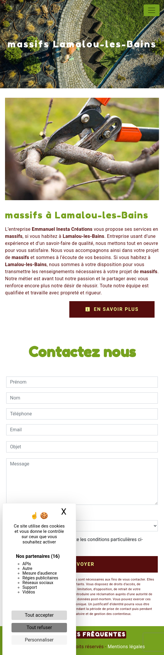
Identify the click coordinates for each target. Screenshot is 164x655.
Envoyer (82, 564)
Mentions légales (125, 646)
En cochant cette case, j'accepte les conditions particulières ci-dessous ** (77, 543)
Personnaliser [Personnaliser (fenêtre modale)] (39, 640)
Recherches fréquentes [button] (82, 634)
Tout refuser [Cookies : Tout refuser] (39, 627)
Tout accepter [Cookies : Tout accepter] (39, 615)
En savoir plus (112, 309)
